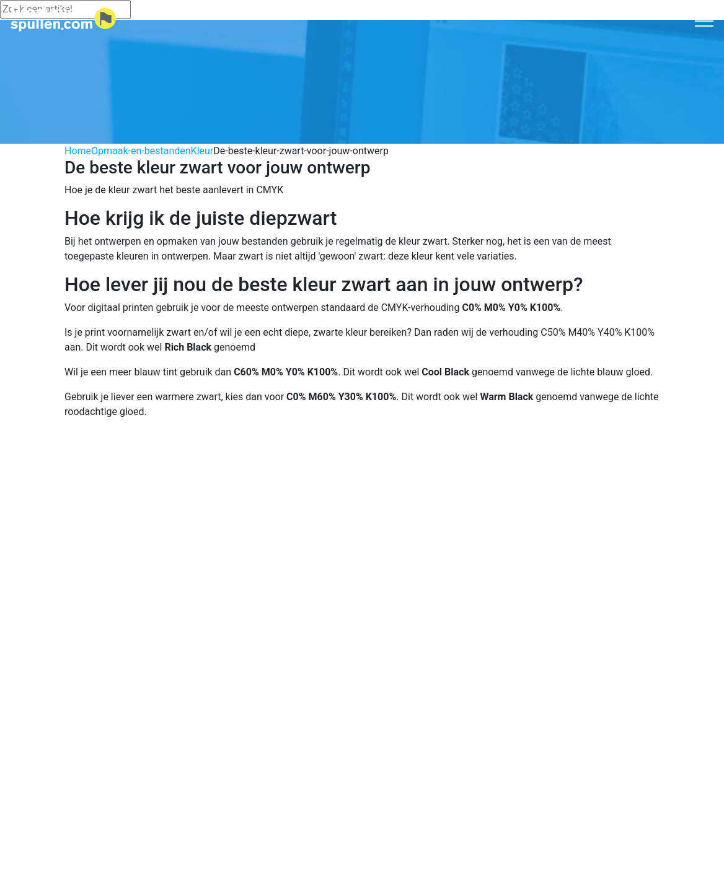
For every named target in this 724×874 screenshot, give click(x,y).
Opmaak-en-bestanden (141, 151)
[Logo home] (63, 19)
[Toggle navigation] (704, 20)
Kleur (202, 151)
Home (77, 151)
